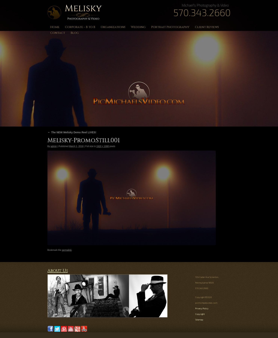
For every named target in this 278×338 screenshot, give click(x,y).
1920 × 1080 (102, 146)
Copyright (200, 314)
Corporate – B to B (80, 27)
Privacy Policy (201, 308)
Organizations (113, 27)
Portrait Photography (170, 27)
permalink (67, 250)
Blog (75, 33)
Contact (57, 33)
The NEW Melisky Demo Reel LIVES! (71, 132)
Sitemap (199, 319)
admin (54, 146)
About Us (57, 270)
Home (54, 27)
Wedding (138, 27)
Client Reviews (207, 27)
